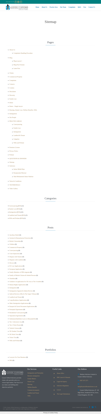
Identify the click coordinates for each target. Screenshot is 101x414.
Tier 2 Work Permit (15, 325)
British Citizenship (15, 241)
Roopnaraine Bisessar (20, 173)
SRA (10, 360)
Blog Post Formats (19, 65)
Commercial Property (15, 77)
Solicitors (12, 166)
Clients (11, 73)
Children (12, 244)
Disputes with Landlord (16, 260)
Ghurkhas (12, 278)
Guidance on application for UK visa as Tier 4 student (25, 281)
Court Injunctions (14, 253)
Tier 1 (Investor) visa (15, 322)
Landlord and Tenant (15, 215)
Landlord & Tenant (19, 135)
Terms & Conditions (15, 181)
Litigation (16, 139)
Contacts (12, 84)
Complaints (12, 80)
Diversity (12, 95)
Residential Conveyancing (17, 312)
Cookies (11, 88)
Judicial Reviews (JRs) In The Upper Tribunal (23, 294)
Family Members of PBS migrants (19, 272)
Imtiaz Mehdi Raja (19, 169)
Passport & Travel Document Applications (21, 306)
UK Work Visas (14, 334)
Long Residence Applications (18, 300)
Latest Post (17, 68)
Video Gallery (13, 188)
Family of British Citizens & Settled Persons (22, 275)
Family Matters (32, 378)
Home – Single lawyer (16, 106)
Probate (11, 155)
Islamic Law (31, 381)
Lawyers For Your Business (17, 357)
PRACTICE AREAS (15, 121)
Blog (10, 58)
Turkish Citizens (14, 328)
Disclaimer (12, 91)
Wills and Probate (19, 143)
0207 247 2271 (83, 380)
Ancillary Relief (14, 235)
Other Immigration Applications (18, 303)
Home (11, 102)
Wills (29, 396)
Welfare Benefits (32, 387)
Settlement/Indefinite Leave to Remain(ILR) (22, 319)
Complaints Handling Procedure (23, 53)
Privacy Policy (13, 151)
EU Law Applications (15, 266)
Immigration (13, 113)
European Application (15, 269)
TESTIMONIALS (14, 185)
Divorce (11, 263)
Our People (12, 117)
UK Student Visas (14, 331)
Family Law (13, 99)
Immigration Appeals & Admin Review (21, 291)
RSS (19, 206)
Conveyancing (18, 124)
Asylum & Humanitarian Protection (20, 238)
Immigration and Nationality (35, 373)
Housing (30, 384)
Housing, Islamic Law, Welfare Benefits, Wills (23, 110)
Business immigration (34, 376)
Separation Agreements (16, 315)
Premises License (14, 147)
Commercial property (33, 390)
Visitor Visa (12, 337)
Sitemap (11, 162)
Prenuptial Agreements (16, 309)
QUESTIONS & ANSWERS (17, 158)
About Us (12, 50)
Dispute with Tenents (15, 257)
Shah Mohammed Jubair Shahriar (23, 176)
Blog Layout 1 (18, 61)
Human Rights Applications (17, 284)
